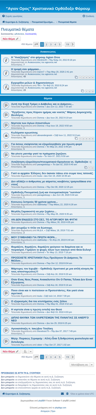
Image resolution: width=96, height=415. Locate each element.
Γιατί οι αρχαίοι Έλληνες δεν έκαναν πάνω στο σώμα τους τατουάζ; (52, 173)
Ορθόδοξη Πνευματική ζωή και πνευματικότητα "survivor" (46, 192)
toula (39, 156)
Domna (40, 106)
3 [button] (50, 44)
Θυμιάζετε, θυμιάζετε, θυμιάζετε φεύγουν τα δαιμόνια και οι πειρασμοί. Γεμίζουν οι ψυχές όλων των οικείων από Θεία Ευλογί (51, 248)
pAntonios (19, 34)
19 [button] (67, 44)
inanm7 (40, 72)
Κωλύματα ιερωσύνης (24, 132)
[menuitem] (12, 16)
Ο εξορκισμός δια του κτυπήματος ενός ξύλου (39, 301)
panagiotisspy (43, 164)
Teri (39, 85)
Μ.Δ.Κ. (40, 230)
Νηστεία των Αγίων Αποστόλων (30, 123)
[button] (36, 44)
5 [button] (59, 44)
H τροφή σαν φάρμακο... (26, 69)
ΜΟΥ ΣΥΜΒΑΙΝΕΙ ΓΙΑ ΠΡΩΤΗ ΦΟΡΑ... (34, 237)
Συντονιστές (31, 34)
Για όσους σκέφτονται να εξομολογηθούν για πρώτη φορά (46, 144)
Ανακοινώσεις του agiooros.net (42, 62)
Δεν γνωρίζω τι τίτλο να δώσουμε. (32, 227)
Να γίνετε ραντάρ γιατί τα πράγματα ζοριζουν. (39, 153)
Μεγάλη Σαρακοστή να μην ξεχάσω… (34, 211)
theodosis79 (43, 331)
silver (39, 345)
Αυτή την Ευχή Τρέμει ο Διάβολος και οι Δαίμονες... (42, 104)
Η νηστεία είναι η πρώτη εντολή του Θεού (36, 309)
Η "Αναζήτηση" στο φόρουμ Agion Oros (35, 57)
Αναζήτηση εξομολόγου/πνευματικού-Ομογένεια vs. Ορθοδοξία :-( (51, 161)
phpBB (41, 401)
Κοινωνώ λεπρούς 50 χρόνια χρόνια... (34, 201)
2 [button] (46, 44)
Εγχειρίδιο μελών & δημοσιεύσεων (32, 82)
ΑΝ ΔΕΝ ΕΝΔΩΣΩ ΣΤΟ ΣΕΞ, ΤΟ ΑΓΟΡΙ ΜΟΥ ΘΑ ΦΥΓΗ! (44, 219)
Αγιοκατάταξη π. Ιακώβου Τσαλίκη (32, 328)
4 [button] (55, 44)
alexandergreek (44, 135)
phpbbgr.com (60, 408)
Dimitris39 (42, 60)
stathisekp (42, 204)
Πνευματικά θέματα (17, 29)
